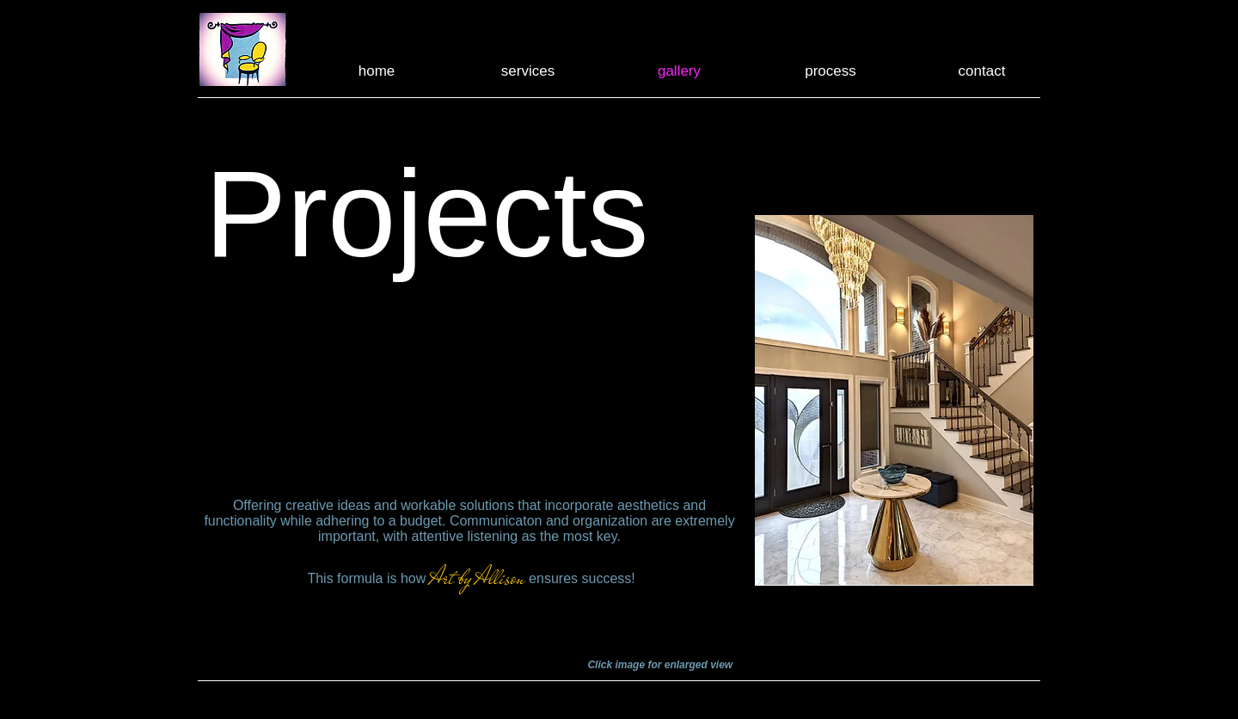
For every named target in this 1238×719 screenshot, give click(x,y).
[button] (894, 400)
